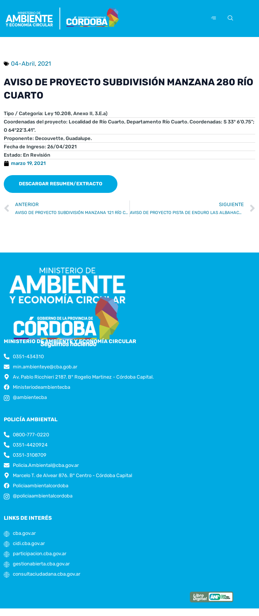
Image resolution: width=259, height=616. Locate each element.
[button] (60, 184)
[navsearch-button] (229, 18)
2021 (44, 63)
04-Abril (23, 63)
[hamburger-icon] (213, 18)
